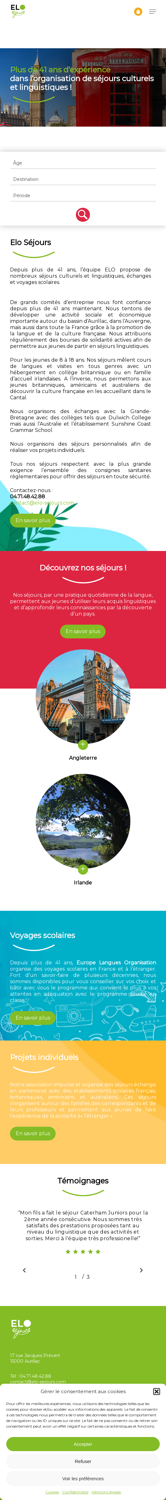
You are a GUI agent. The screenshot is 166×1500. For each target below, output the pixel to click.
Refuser (83, 1461)
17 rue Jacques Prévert (35, 1355)
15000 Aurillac (25, 1361)
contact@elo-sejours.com (42, 503)
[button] (156, 1391)
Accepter (83, 1444)
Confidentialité (75, 1492)
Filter (83, 214)
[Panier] (138, 11)
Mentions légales (106, 1492)
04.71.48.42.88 (35, 1376)
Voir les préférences (83, 1478)
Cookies (52, 1492)
